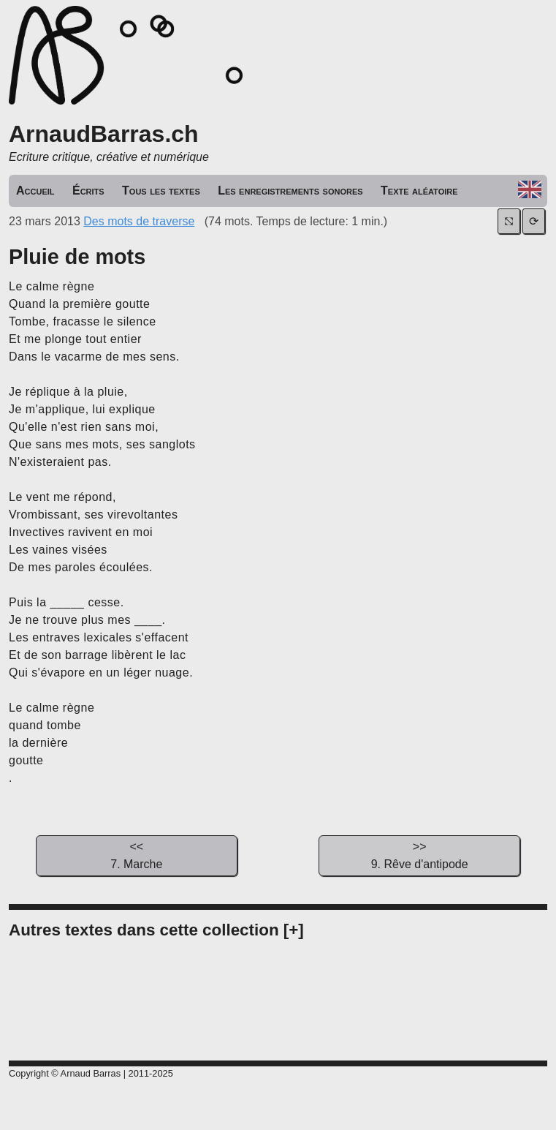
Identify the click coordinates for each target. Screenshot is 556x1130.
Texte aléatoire (419, 190)
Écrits (88, 190)
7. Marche (136, 854)
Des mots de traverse (138, 221)
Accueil (35, 190)
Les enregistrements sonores (290, 190)
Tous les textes (161, 190)
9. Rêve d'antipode (419, 854)
